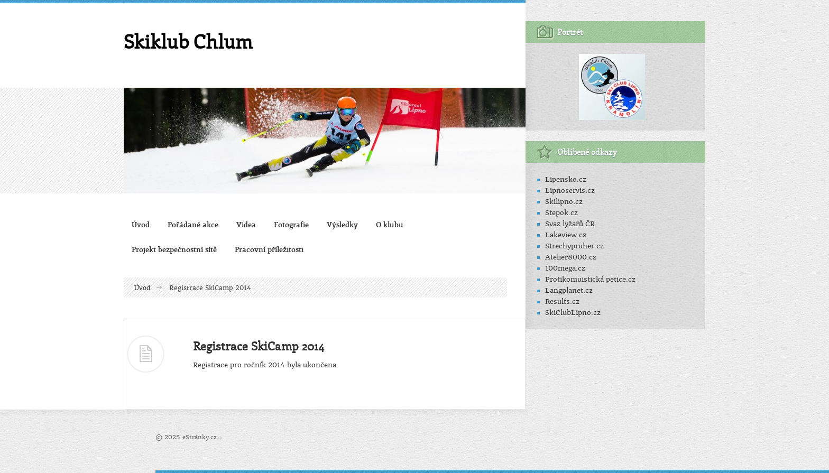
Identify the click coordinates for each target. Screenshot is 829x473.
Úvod (141, 224)
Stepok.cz (561, 213)
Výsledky (342, 224)
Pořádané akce (193, 224)
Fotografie (291, 224)
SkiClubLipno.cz (573, 313)
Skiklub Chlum (188, 41)
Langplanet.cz (569, 290)
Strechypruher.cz (574, 246)
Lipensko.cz (565, 179)
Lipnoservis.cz (570, 190)
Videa (246, 224)
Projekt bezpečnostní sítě (174, 249)
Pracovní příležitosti (269, 249)
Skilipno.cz (564, 202)
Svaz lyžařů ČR (570, 224)
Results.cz (562, 301)
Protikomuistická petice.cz (590, 279)
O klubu (389, 224)
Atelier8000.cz (570, 257)
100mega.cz (565, 268)
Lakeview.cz (565, 235)
